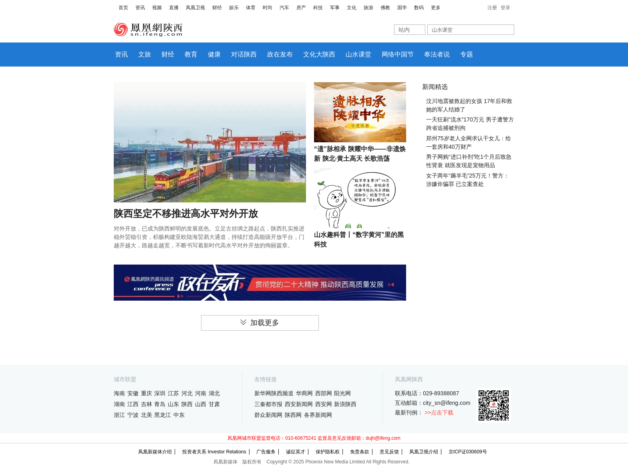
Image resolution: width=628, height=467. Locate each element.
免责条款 (359, 452)
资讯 (140, 7)
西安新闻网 (299, 404)
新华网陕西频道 (274, 393)
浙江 (119, 415)
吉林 (146, 404)
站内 (404, 29)
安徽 (133, 393)
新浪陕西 (345, 404)
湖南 (119, 404)
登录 (505, 7)
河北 (187, 393)
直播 (174, 7)
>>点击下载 (439, 412)
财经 (217, 7)
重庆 (146, 393)
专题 (466, 54)
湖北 (214, 393)
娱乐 (234, 7)
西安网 (323, 404)
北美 (146, 415)
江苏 (173, 393)
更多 (436, 7)
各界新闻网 (318, 415)
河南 (200, 393)
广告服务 (266, 452)
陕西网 (293, 415)
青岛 (159, 404)
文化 (351, 7)
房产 (301, 7)
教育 (191, 54)
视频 (157, 7)
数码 (419, 7)
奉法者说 (437, 54)
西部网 (323, 393)
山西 (200, 404)
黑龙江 (162, 415)
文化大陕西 (319, 54)
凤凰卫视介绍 (423, 452)
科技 (318, 7)
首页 (123, 7)
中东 (179, 415)
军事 (335, 7)
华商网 (304, 393)
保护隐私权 (328, 452)
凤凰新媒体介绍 (155, 452)
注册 (492, 7)
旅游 (368, 7)
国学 (402, 7)
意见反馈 (389, 452)
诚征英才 (295, 452)
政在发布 (280, 54)
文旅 (144, 54)
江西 (133, 404)
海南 (119, 393)
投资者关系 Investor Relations (214, 452)
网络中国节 (398, 54)
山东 (173, 404)
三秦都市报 (268, 404)
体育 (251, 7)
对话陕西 (244, 54)
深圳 (159, 393)
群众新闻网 (268, 415)
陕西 (187, 404)
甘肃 (214, 404)
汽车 (284, 7)
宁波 (133, 415)
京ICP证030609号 (468, 452)
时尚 (267, 7)
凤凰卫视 (195, 7)
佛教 (385, 7)
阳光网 (342, 393)
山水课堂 (358, 54)
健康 (214, 54)
